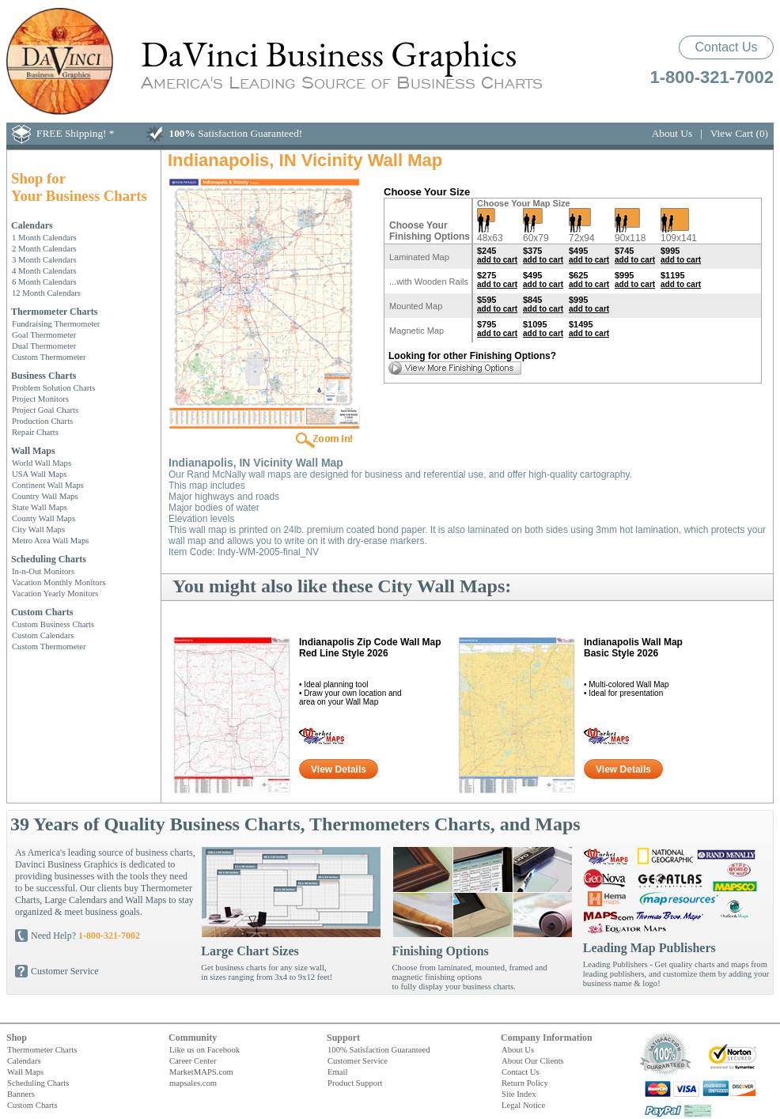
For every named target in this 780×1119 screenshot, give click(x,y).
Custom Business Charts (53, 624)
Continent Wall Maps (48, 485)
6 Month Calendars (44, 281)
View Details (338, 769)
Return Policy (525, 1082)
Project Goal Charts (45, 409)
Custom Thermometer (49, 356)
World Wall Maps (41, 462)
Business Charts (43, 375)
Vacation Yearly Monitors (55, 593)
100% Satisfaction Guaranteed (379, 1049)
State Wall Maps (39, 507)
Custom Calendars (43, 635)
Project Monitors (40, 398)
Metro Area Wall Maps (50, 540)
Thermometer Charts (54, 311)
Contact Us (726, 47)
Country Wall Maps (45, 496)
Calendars (32, 225)
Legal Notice (523, 1105)
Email (337, 1071)
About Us (672, 133)
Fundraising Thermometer (56, 323)
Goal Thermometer (44, 334)
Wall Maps (33, 450)
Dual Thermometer (44, 345)
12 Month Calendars (46, 292)
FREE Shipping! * (75, 133)
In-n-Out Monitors (43, 571)
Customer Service (65, 971)
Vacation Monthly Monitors (58, 582)
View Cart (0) (739, 133)
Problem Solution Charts (53, 387)
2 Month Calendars (44, 248)
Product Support (355, 1082)
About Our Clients (533, 1060)
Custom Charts (42, 612)
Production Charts (42, 420)
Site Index (519, 1093)
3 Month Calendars (44, 259)
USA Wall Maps (39, 473)
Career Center (192, 1060)
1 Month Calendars (44, 237)
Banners (21, 1093)
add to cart (497, 259)
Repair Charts (35, 432)
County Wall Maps (43, 518)
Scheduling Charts (48, 559)
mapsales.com (193, 1082)
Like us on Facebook (204, 1049)
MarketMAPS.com (201, 1071)
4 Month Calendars (44, 270)
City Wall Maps (38, 529)
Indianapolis (370, 648)
